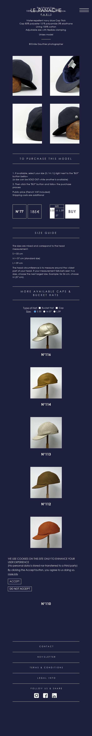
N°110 (46, 604)
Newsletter (46, 657)
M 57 (57, 213)
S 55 (52, 210)
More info (13, 574)
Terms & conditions (47, 667)
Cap (61, 307)
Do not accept (20, 588)
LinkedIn (54, 695)
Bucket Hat (48, 307)
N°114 (46, 405)
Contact (46, 646)
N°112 (46, 504)
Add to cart (72, 211)
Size (57, 206)
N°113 (46, 454)
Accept (15, 581)
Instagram (36, 695)
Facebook (45, 695)
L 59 (61, 210)
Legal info (46, 678)
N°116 (46, 355)
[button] (27, 76)
